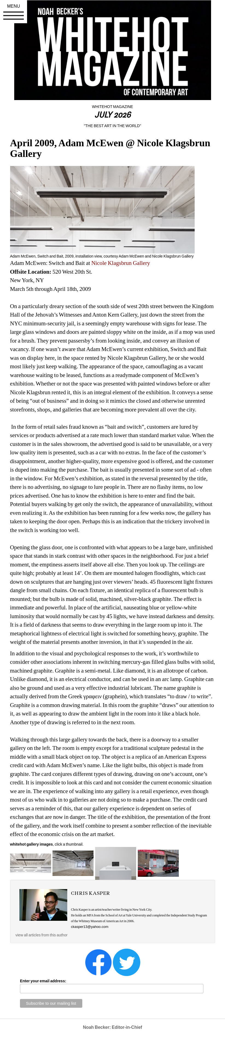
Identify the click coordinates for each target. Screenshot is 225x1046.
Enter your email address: (43, 981)
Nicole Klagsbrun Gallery (120, 263)
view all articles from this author (42, 935)
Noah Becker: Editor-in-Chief (112, 1027)
